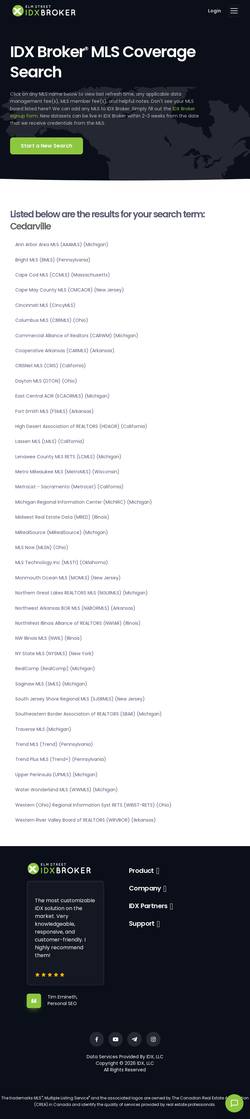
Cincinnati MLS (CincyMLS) (45, 305)
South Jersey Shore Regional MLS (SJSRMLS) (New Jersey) (80, 699)
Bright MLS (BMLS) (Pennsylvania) (52, 260)
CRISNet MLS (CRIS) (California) (50, 365)
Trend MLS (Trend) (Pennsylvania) (54, 744)
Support (142, 923)
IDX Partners (148, 905)
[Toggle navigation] (234, 11)
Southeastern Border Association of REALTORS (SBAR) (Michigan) (88, 714)
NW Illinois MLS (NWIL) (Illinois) (48, 638)
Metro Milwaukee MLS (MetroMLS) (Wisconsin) (67, 471)
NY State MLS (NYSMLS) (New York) (54, 653)
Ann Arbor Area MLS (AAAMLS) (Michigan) (61, 244)
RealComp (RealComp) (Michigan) (55, 668)
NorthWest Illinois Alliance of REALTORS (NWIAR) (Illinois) (78, 623)
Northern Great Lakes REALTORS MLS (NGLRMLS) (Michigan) (81, 593)
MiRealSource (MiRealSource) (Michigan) (61, 532)
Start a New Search (46, 146)
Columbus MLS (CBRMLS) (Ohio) (51, 320)
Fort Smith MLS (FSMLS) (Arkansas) (54, 411)
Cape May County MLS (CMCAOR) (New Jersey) (69, 290)
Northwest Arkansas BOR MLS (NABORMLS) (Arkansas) (75, 608)
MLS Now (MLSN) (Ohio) (41, 547)
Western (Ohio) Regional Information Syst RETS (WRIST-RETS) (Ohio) (93, 805)
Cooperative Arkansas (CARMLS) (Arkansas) (65, 350)
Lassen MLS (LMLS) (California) (49, 441)
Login (214, 11)
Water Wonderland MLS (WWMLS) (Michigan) (66, 789)
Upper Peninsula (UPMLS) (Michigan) (56, 774)
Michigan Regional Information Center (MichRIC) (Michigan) (83, 502)
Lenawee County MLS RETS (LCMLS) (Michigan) (68, 456)
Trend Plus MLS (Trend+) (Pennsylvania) (60, 759)
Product (141, 870)
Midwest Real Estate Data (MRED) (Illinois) (62, 517)
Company (145, 888)
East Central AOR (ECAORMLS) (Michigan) (62, 396)
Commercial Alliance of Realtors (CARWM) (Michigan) (76, 335)
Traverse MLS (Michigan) (43, 729)
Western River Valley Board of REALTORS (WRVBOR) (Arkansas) (85, 820)
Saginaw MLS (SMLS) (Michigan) (51, 684)
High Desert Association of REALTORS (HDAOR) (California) (81, 426)
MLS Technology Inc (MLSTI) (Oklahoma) (61, 562)
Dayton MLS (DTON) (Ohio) (46, 381)
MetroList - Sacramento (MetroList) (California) (69, 486)
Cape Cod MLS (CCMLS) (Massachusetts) (62, 275)
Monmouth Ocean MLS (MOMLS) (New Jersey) (68, 578)
